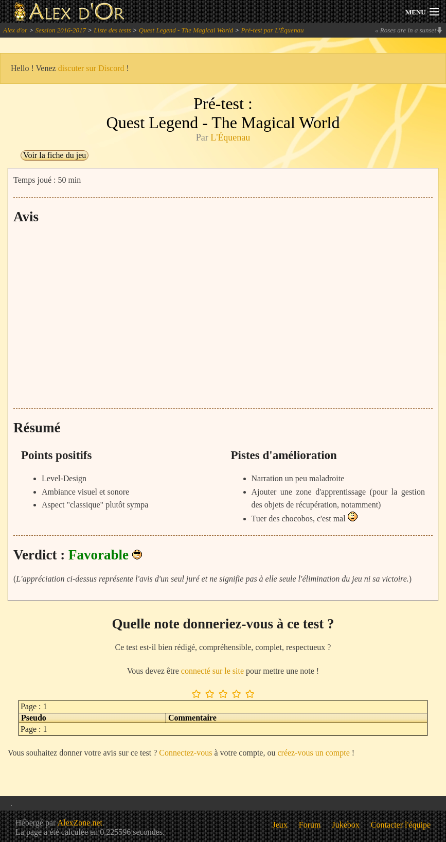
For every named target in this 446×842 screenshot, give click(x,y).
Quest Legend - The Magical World (186, 30)
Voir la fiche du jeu (54, 155)
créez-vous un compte (313, 752)
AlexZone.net (79, 822)
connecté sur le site (212, 670)
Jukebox (346, 824)
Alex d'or (15, 30)
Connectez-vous (185, 752)
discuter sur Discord (91, 68)
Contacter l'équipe (401, 824)
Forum (310, 824)
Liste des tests (112, 30)
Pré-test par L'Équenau (272, 30)
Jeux (280, 824)
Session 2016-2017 (60, 30)
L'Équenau (230, 137)
